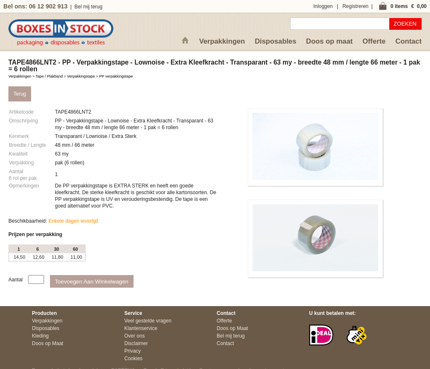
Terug (19, 94)
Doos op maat (329, 41)
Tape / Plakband (49, 76)
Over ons (134, 336)
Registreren (355, 6)
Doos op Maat (47, 343)
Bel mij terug (88, 7)
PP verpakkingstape (116, 76)
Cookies (133, 358)
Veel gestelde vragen (147, 321)
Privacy (132, 351)
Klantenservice (140, 328)
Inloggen (323, 6)
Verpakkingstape (81, 76)
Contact (409, 41)
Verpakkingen (222, 41)
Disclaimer (136, 343)
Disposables (275, 41)
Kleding (40, 336)
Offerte (373, 41)
